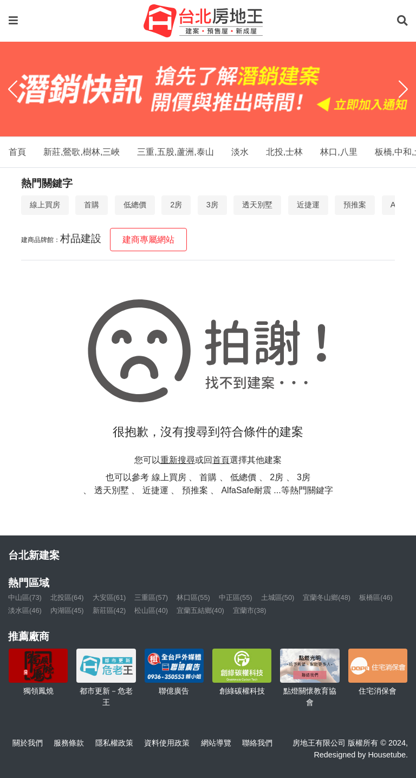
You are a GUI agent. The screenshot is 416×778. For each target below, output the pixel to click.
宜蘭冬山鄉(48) (326, 597)
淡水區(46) (25, 610)
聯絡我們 (257, 742)
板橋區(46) (376, 597)
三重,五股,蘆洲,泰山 (175, 151)
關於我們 (27, 742)
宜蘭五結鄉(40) (200, 610)
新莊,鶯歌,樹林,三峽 (81, 151)
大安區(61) (109, 597)
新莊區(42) (109, 610)
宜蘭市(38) (249, 610)
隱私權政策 (114, 742)
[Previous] (12, 89)
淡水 (240, 151)
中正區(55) (235, 597)
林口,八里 (338, 151)
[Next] (403, 89)
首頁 (17, 151)
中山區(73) (25, 597)
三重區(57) (151, 597)
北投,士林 (284, 151)
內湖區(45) (67, 610)
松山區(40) (151, 610)
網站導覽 (216, 742)
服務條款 (69, 742)
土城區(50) (278, 597)
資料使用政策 (167, 742)
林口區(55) (193, 597)
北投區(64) (67, 597)
